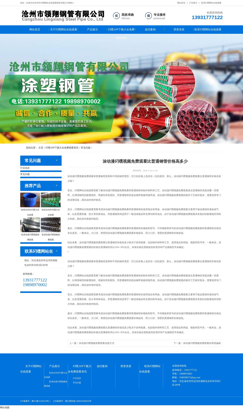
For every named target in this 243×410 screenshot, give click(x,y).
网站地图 (4, 407)
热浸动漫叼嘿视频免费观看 (55, 383)
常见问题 (85, 147)
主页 (40, 147)
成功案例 (150, 29)
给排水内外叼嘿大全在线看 (55, 375)
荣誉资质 (179, 29)
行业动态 (25, 168)
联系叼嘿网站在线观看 (211, 3)
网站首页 (181, 3)
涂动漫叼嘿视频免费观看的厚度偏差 (202, 343)
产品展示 (193, 3)
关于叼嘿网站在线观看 (63, 29)
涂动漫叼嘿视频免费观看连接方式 (96, 343)
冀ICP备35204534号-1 (41, 401)
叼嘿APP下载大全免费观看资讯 (121, 31)
